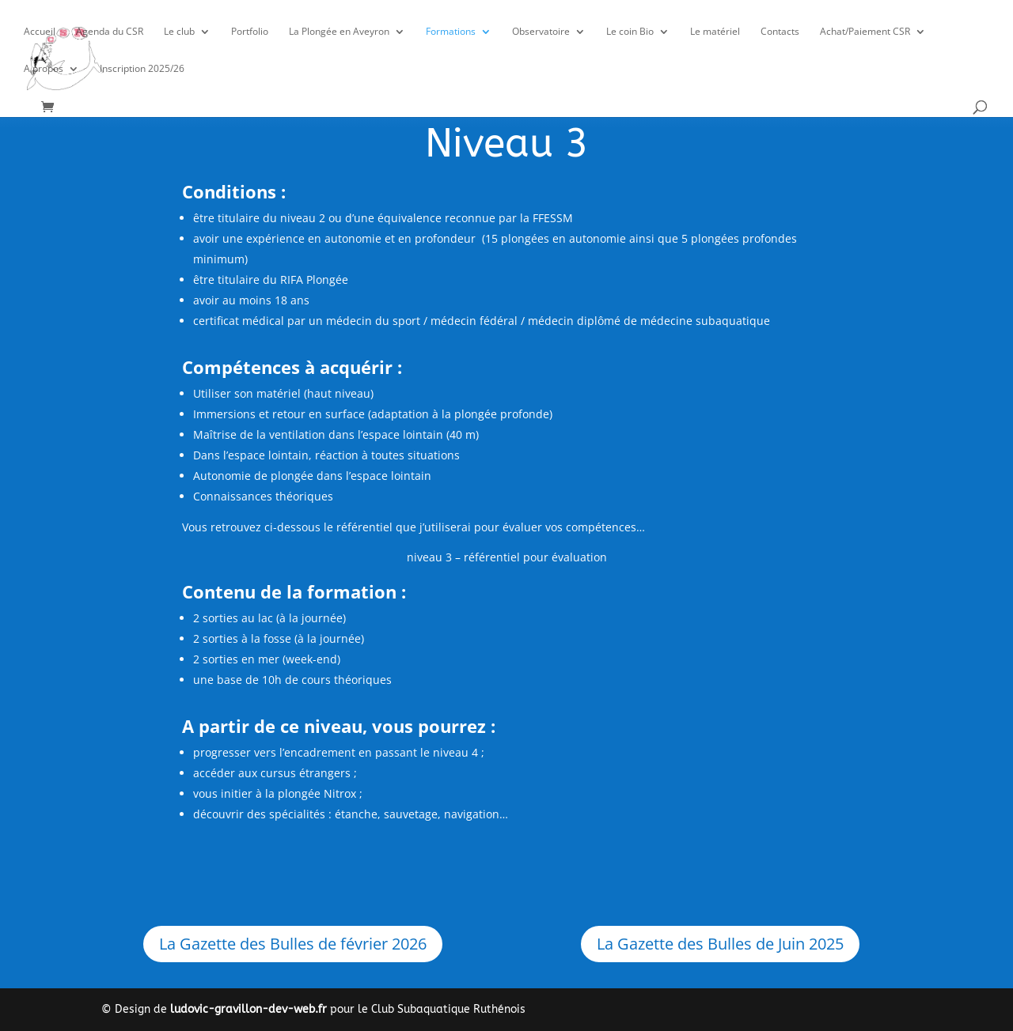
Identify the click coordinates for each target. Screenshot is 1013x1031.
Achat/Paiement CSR (865, 32)
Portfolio (249, 32)
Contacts (780, 32)
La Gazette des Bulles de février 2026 (293, 943)
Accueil (39, 32)
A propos (43, 69)
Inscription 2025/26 (142, 69)
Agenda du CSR (109, 32)
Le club (179, 32)
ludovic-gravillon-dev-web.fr (248, 1009)
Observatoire (541, 32)
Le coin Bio (630, 32)
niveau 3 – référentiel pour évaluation (507, 557)
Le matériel (715, 32)
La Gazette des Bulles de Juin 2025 (720, 943)
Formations (451, 32)
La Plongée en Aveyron (339, 32)
